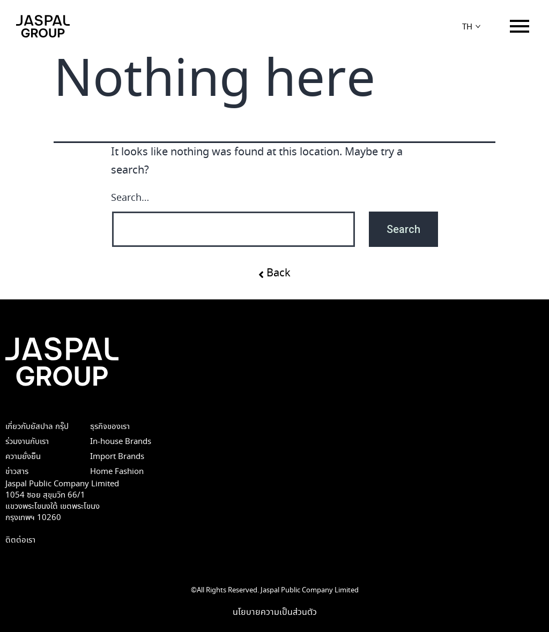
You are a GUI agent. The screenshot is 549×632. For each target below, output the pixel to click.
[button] (274, 273)
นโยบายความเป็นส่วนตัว (275, 612)
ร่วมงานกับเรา (27, 442)
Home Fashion (117, 472)
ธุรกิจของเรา (110, 427)
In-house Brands (120, 442)
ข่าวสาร (16, 472)
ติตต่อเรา (20, 540)
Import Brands (117, 457)
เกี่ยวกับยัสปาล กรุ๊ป (37, 427)
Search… (130, 198)
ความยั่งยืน (23, 457)
